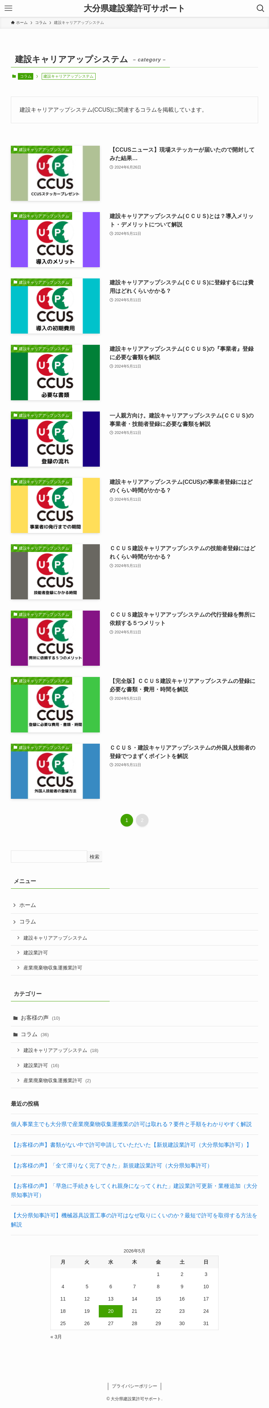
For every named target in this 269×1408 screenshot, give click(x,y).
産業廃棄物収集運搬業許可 (52, 968)
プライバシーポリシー (134, 1386)
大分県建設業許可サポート (135, 8)
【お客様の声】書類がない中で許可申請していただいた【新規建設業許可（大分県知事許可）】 (131, 1145)
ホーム (27, 905)
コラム (26, 76)
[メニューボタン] (8, 8)
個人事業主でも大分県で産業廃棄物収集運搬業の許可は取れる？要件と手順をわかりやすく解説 (131, 1124)
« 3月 (56, 1337)
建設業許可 (35, 952)
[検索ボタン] (260, 8)
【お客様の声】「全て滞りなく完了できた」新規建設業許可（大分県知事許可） (112, 1166)
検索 (94, 857)
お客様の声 (40, 1018)
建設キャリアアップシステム (55, 938)
